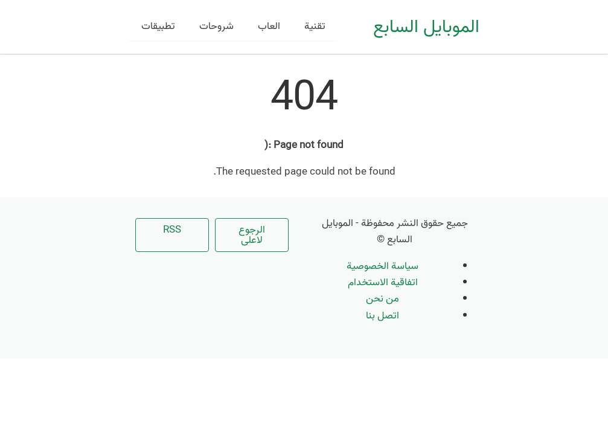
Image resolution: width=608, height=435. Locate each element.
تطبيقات (158, 26)
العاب (269, 26)
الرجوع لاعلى (251, 235)
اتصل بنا (382, 316)
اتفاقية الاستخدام (383, 282)
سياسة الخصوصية (382, 266)
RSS (172, 230)
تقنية (314, 26)
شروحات (216, 26)
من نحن (382, 299)
